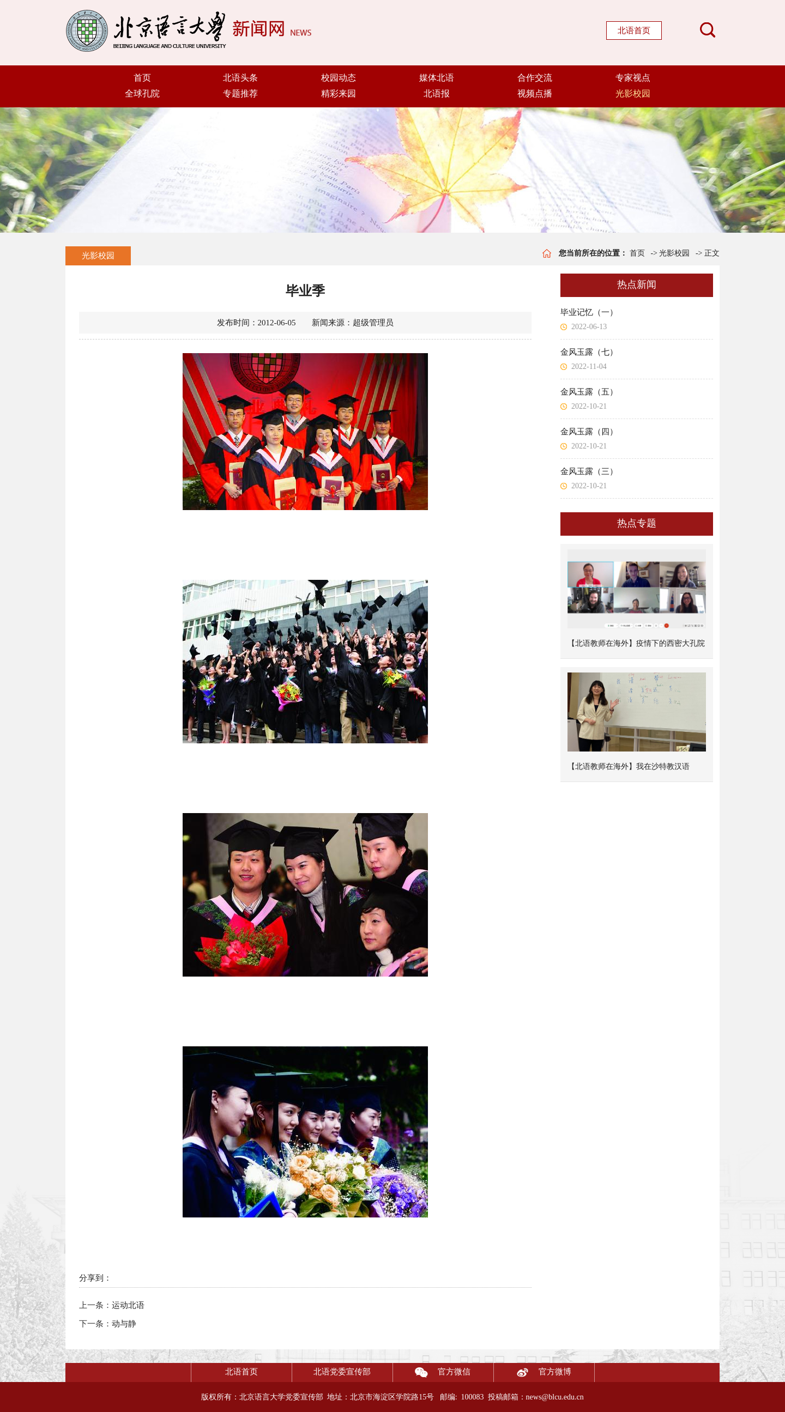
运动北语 (128, 1305)
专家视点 (632, 77)
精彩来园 (338, 93)
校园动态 (338, 77)
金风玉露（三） (589, 471)
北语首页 (634, 30)
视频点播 (534, 93)
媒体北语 (436, 77)
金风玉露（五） (589, 391)
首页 (142, 77)
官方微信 (431, 1372)
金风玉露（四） (589, 431)
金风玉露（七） (589, 352)
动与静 (124, 1323)
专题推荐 (240, 93)
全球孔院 (142, 93)
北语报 (437, 93)
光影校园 (632, 93)
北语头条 (240, 77)
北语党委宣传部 (342, 1371)
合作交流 (534, 77)
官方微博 (532, 1372)
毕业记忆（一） (589, 312)
